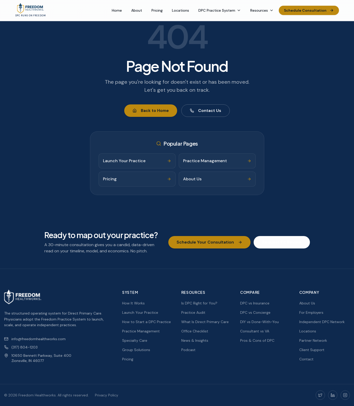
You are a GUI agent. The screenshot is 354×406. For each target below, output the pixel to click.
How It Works (133, 303)
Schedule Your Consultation (209, 242)
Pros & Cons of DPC (257, 340)
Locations (180, 10)
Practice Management (141, 331)
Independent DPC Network (322, 321)
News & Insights (194, 340)
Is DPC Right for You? (199, 303)
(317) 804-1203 (21, 347)
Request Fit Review (281, 242)
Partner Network (313, 340)
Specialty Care (134, 340)
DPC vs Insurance (254, 303)
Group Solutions (136, 349)
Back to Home (151, 110)
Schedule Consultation (309, 10)
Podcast (188, 349)
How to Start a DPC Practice (146, 321)
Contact (306, 359)
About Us (307, 303)
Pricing (157, 10)
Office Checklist (194, 331)
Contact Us (205, 110)
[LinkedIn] (332, 395)
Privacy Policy (106, 395)
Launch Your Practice (140, 312)
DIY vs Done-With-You (259, 321)
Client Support (311, 349)
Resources (262, 10)
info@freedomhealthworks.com (35, 339)
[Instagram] (345, 395)
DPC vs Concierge (255, 312)
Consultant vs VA (254, 331)
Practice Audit (193, 312)
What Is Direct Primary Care (205, 321)
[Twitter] (320, 395)
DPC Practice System (219, 10)
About (136, 10)
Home (117, 10)
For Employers (311, 312)
